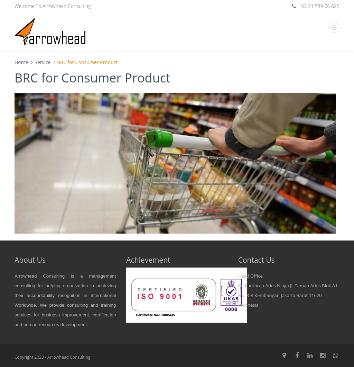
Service (42, 62)
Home (21, 62)
